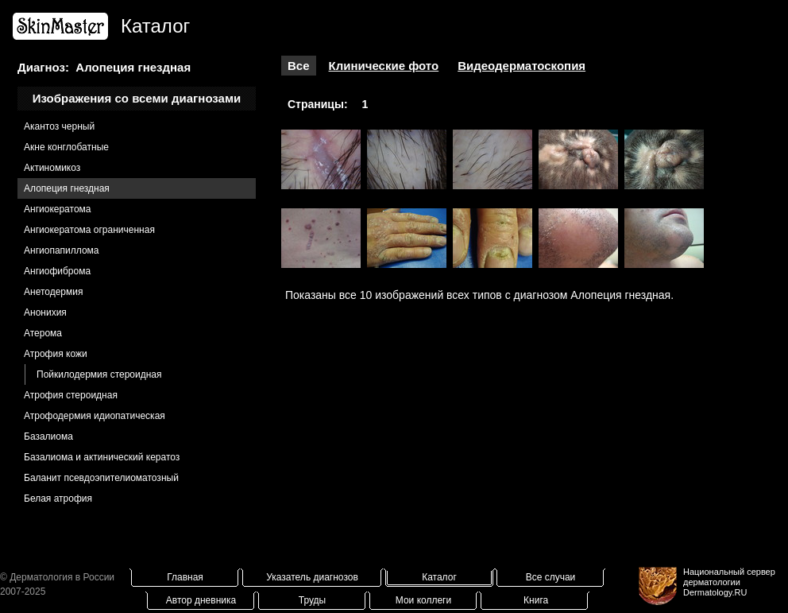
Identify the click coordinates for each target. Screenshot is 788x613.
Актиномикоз (52, 167)
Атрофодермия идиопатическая (94, 415)
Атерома (43, 333)
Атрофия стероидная (71, 395)
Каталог (439, 577)
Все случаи (551, 577)
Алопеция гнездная (67, 188)
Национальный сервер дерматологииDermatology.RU (729, 582)
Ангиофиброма (57, 271)
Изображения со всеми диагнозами (137, 98)
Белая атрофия (58, 498)
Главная (185, 577)
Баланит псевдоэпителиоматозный (101, 477)
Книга (535, 600)
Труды (312, 600)
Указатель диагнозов (312, 577)
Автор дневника (201, 600)
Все (299, 65)
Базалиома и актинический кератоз (102, 457)
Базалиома (48, 436)
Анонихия (45, 312)
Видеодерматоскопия (521, 65)
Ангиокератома (57, 209)
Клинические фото (384, 65)
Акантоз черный (59, 126)
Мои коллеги (423, 600)
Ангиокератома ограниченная (89, 229)
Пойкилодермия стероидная (99, 374)
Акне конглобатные (66, 147)
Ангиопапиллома (61, 250)
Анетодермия (53, 291)
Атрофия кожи (55, 353)
